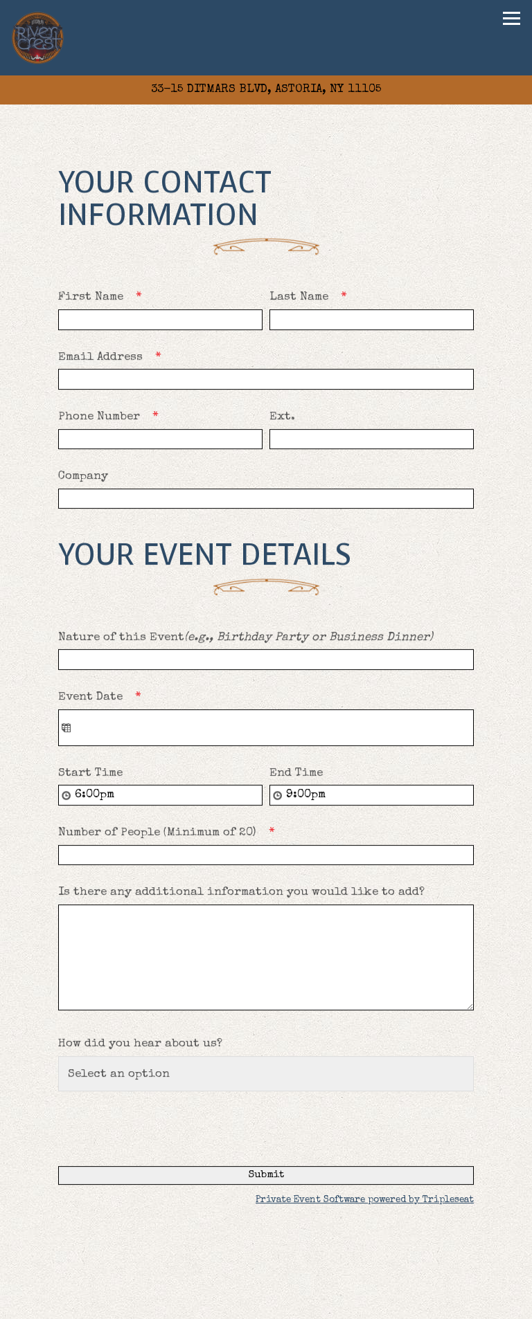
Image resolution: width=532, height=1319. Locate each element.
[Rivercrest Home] (38, 37)
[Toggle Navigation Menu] (511, 18)
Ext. (282, 418)
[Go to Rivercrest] (266, 90)
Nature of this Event (245, 638)
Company (83, 477)
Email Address (114, 358)
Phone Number (113, 418)
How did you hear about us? (140, 1044)
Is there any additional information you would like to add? (241, 893)
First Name (104, 298)
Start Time (90, 774)
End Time (296, 774)
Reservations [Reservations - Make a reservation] (266, 1304)
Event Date (104, 698)
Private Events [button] (266, 1277)
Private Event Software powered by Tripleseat (365, 1201)
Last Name (312, 298)
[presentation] (163, 1126)
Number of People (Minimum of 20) (171, 833)
